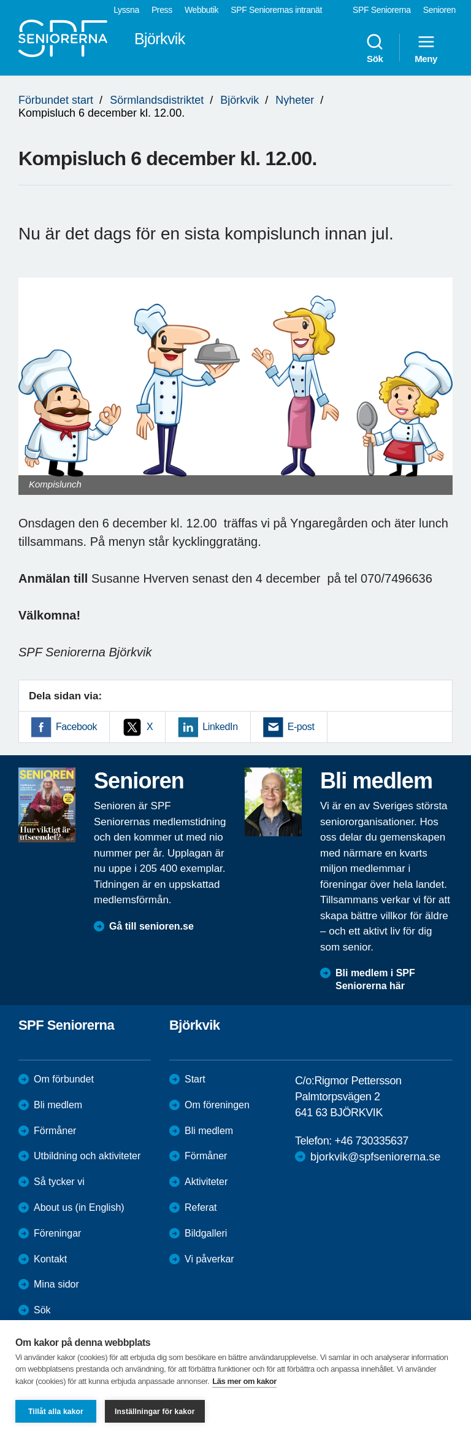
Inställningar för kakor (155, 1411)
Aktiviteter (206, 1181)
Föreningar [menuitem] (57, 1233)
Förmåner (55, 1130)
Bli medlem (58, 1105)
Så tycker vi (59, 1181)
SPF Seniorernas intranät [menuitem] (276, 10)
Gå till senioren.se (151, 926)
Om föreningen (217, 1105)
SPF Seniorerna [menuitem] (382, 10)
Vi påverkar (209, 1259)
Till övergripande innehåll (0, 0)
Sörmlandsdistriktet (157, 100)
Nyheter (294, 100)
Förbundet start (55, 100)
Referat (200, 1207)
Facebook (76, 726)
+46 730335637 (371, 1141)
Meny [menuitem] (426, 48)
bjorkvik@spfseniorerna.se (375, 1157)
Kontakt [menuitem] (50, 1259)
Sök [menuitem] (375, 48)
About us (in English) (79, 1207)
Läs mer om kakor (244, 1381)
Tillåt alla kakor (55, 1411)
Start (195, 1079)
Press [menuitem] (161, 10)
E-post (301, 726)
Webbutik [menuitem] (201, 10)
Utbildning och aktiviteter (87, 1156)
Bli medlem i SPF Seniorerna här (375, 979)
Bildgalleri (206, 1233)
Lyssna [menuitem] (126, 10)
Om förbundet (64, 1079)
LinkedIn (219, 726)
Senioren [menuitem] (439, 10)
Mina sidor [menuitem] (56, 1284)
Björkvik (239, 100)
